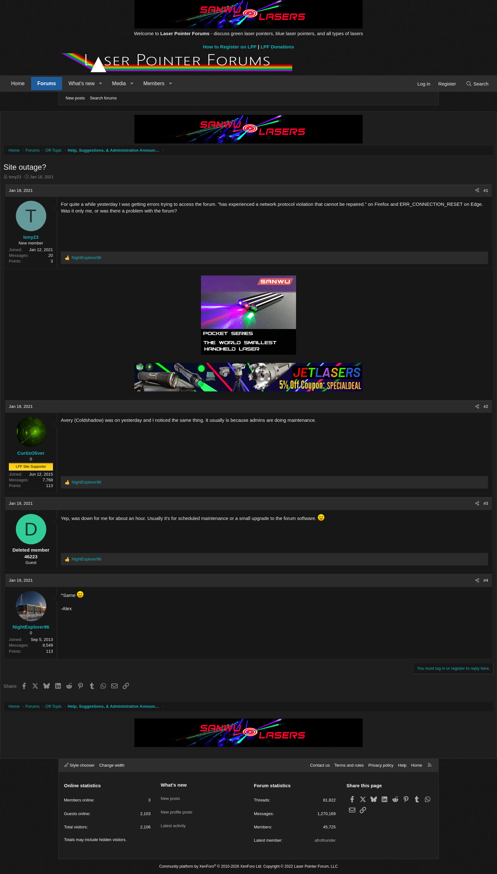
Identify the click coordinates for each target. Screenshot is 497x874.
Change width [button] (112, 765)
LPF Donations (277, 46)
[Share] (417, 192)
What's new (138, 83)
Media (176, 83)
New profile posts (176, 807)
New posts (75, 98)
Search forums (103, 98)
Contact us (320, 765)
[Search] (420, 83)
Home (74, 83)
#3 (426, 505)
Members (210, 83)
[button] (157, 83)
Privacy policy (380, 765)
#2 (426, 408)
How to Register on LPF (229, 46)
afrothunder (325, 840)
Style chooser (79, 765)
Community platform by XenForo (210, 866)
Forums (103, 83)
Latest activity (173, 818)
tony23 (75, 178)
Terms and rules (349, 765)
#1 (426, 192)
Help (402, 765)
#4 (426, 582)
